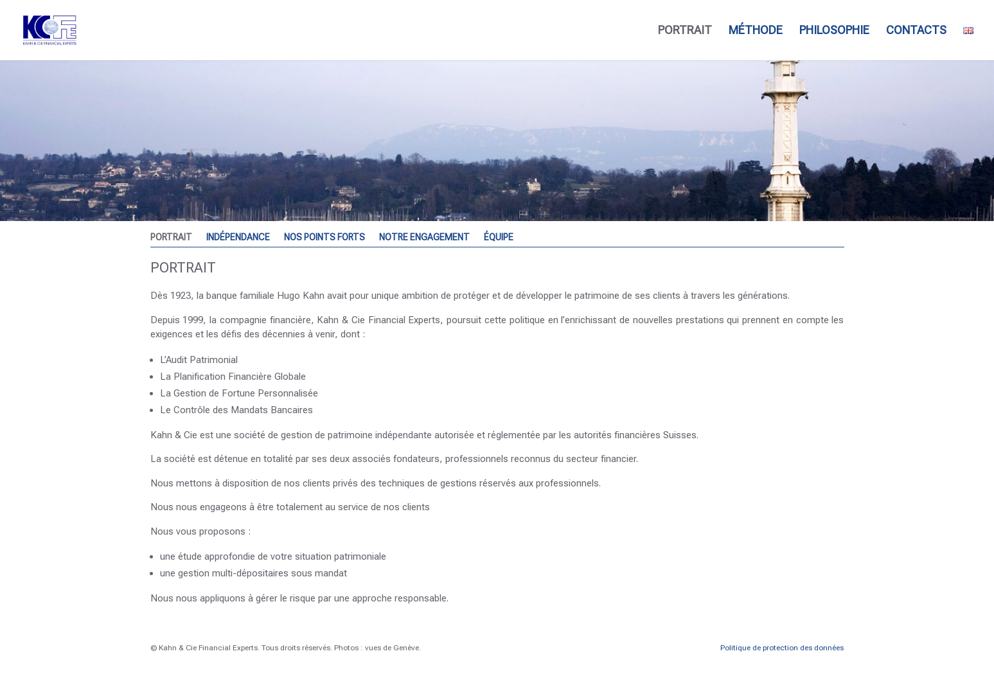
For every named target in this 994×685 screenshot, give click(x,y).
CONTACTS (916, 31)
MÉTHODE (756, 31)
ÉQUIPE (498, 237)
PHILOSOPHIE (834, 31)
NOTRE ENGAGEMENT (424, 237)
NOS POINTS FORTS (324, 237)
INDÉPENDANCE (238, 237)
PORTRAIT (685, 31)
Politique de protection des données (782, 647)
